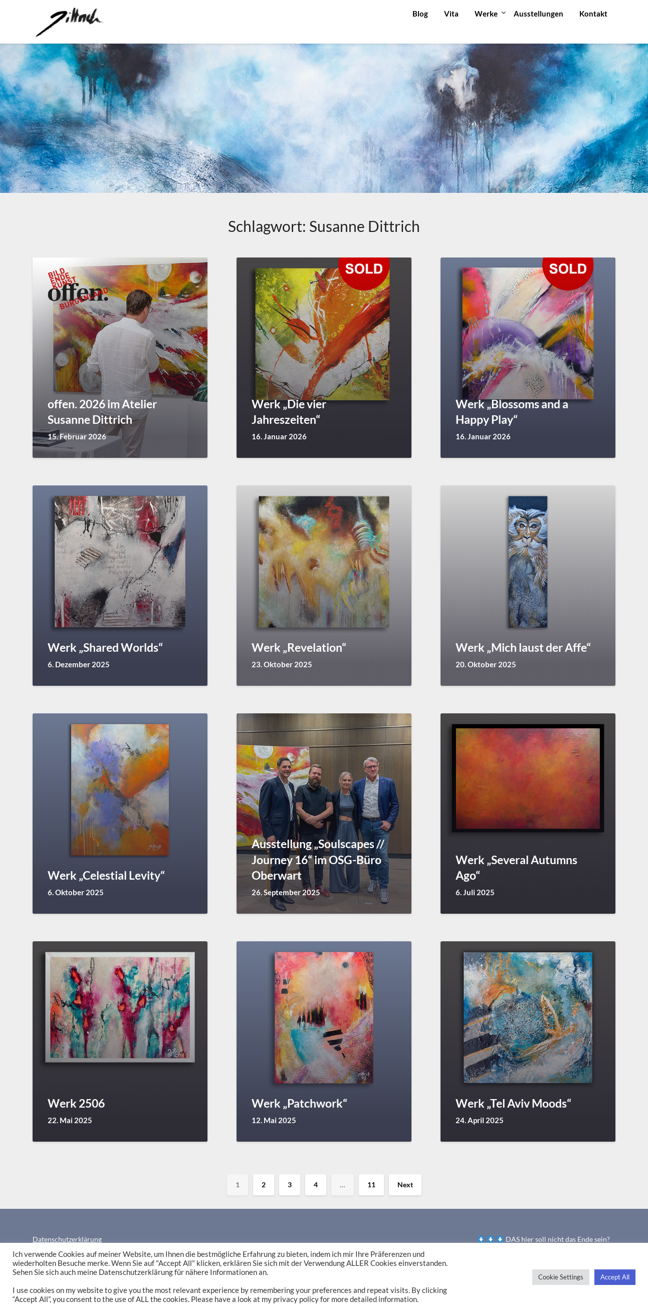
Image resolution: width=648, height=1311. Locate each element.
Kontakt (593, 13)
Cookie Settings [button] (560, 1277)
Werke (486, 13)
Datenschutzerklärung (67, 1239)
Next (405, 1184)
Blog (420, 13)
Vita (451, 13)
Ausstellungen (538, 13)
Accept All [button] (614, 1277)
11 (371, 1184)
